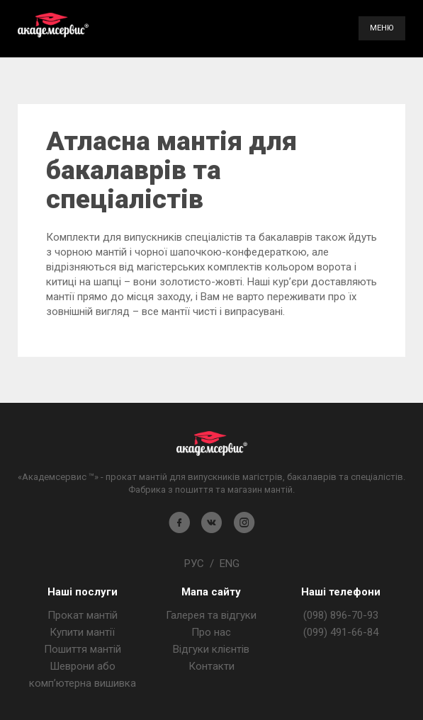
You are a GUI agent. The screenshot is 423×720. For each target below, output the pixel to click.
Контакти (211, 666)
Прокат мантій (82, 615)
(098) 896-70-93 (340, 615)
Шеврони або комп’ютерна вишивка (82, 675)
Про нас (211, 632)
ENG (229, 563)
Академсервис (53, 25)
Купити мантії (82, 632)
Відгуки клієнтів (211, 649)
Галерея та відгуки (211, 615)
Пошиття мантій (82, 649)
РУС (194, 563)
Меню (382, 28)
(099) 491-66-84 (340, 632)
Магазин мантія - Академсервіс (211, 443)
